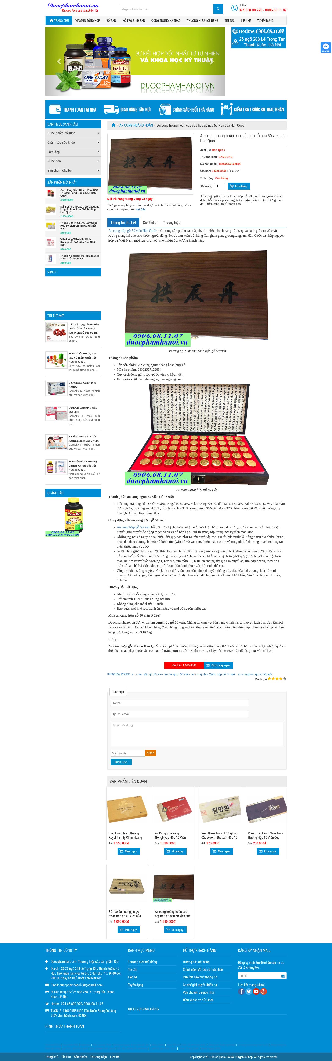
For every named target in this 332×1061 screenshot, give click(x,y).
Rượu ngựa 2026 (211, 1048)
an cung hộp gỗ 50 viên (147, 674)
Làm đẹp (53, 151)
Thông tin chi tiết (123, 222)
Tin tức (230, 20)
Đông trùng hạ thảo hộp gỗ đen (131, 1044)
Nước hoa (54, 160)
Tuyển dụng (265, 20)
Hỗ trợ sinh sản (133, 20)
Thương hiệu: (209, 156)
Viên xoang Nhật (102, 1044)
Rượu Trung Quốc (188, 1048)
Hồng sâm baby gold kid (221, 1044)
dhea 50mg (172, 1044)
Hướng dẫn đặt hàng (196, 962)
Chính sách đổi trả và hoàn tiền (203, 969)
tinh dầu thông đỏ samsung (132, 1048)
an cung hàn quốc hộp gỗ (255, 674)
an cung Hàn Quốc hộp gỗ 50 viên (213, 674)
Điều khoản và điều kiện (198, 1000)
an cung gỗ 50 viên (177, 674)
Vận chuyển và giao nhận (199, 992)
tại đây (141, 209)
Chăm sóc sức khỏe (61, 142)
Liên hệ (246, 20)
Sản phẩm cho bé (59, 170)
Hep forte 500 (70, 1044)
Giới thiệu (149, 222)
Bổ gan (111, 20)
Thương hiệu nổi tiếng (202, 20)
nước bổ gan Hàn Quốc (163, 1048)
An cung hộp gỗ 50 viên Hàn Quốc (132, 230)
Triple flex (85, 1044)
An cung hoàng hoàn (136, 125)
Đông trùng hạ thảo (166, 20)
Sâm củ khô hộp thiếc (193, 1044)
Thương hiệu (171, 222)
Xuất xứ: (212, 150)
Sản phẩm (80, 1056)
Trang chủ (59, 20)
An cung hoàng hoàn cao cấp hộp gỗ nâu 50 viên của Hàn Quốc (243, 138)
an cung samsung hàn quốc (253, 1044)
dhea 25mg (158, 1044)
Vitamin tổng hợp (87, 20)
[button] (58, 61)
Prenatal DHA (53, 1044)
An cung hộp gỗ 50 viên (133, 527)
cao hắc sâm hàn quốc (75, 1048)
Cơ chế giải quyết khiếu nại (200, 984)
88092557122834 (118, 674)
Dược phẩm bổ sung (61, 133)
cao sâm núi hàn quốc (102, 1048)
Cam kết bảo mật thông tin (200, 977)
